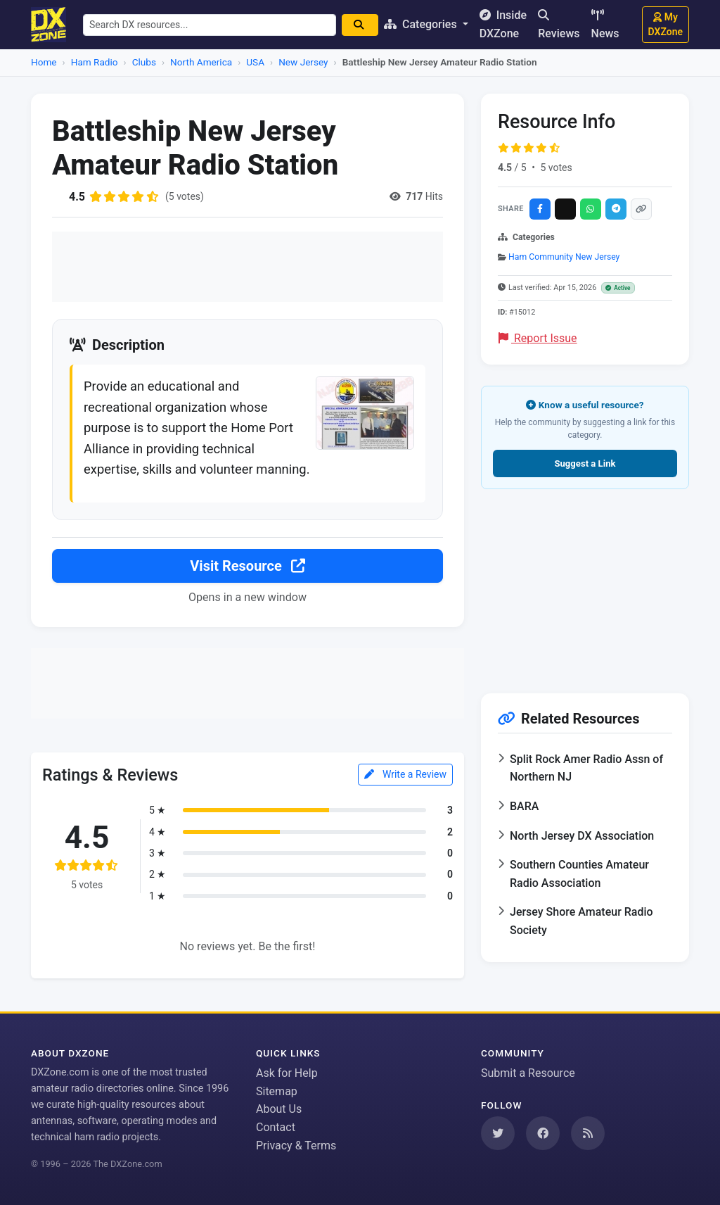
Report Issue (538, 338)
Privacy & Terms (296, 1145)
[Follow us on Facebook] (543, 1133)
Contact (275, 1127)
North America (201, 62)
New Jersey (303, 62)
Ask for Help (287, 1073)
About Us (279, 1109)
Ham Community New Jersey (563, 257)
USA (255, 62)
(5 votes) (184, 196)
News (605, 24)
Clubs (144, 62)
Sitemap (276, 1091)
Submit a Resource (528, 1073)
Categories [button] (422, 24)
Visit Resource (247, 565)
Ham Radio (94, 62)
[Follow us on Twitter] (498, 1133)
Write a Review (405, 774)
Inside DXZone (503, 24)
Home (44, 62)
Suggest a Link (584, 463)
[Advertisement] (247, 267)
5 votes (556, 167)
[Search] (360, 25)
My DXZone (665, 24)
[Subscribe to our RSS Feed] (588, 1133)
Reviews (558, 24)
